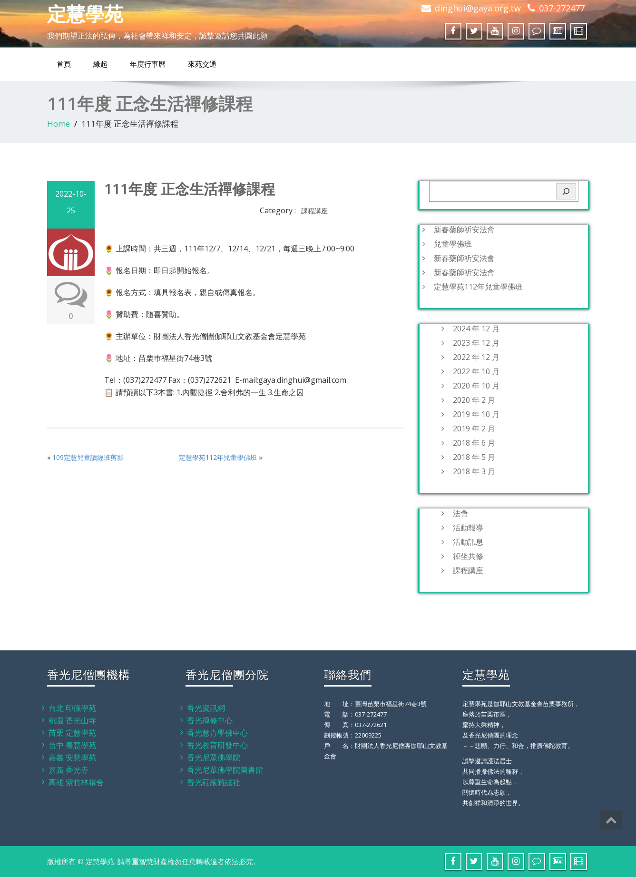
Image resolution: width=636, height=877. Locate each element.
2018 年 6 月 (474, 443)
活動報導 (468, 527)
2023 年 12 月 (476, 343)
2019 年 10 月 (476, 414)
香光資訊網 (206, 708)
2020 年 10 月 (476, 385)
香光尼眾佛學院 (213, 757)
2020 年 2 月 (474, 400)
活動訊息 (468, 542)
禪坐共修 (468, 556)
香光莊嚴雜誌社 (213, 782)
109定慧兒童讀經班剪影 (88, 457)
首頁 (64, 64)
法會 (460, 513)
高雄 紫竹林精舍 (76, 782)
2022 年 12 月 (476, 357)
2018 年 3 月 (474, 471)
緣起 (100, 64)
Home (58, 123)
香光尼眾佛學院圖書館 (225, 770)
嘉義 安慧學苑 (72, 757)
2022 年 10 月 (476, 371)
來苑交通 (202, 64)
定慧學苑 (85, 13)
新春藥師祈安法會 (464, 229)
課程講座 (314, 210)
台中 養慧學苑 (72, 745)
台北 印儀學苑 (72, 708)
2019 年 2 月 (474, 428)
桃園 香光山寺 (72, 720)
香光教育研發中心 (217, 745)
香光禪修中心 (210, 720)
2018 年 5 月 (474, 457)
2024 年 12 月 (476, 328)
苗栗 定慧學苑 (72, 733)
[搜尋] (566, 191)
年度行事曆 (148, 64)
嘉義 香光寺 (68, 770)
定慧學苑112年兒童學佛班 (218, 457)
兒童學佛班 (453, 244)
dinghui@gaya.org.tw (478, 8)
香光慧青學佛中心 (217, 733)
